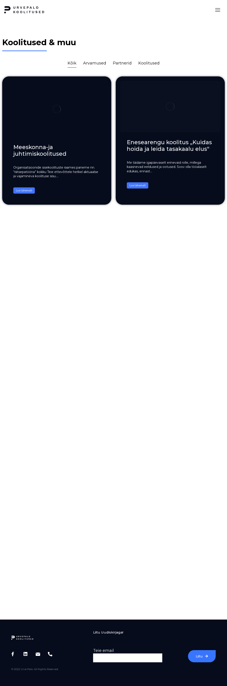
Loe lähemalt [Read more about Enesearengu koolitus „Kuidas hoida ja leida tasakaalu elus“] (137, 185)
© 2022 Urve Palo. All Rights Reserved (34, 669)
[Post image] (57, 109)
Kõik (72, 63)
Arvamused (94, 63)
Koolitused (149, 63)
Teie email (103, 650)
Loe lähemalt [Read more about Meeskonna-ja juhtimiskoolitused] (24, 190)
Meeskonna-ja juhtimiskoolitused (40, 150)
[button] (217, 10)
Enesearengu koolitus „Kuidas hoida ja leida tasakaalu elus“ (169, 145)
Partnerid (122, 63)
